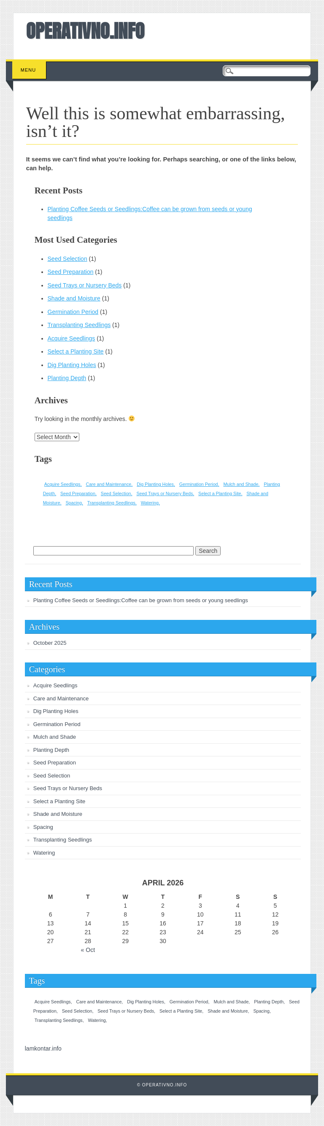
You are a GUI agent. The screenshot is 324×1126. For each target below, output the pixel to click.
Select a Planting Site (76, 351)
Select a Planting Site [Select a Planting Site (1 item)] (219, 493)
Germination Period (73, 311)
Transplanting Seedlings (79, 325)
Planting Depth (67, 378)
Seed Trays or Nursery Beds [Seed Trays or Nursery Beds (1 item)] (164, 493)
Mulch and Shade (54, 737)
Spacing (43, 827)
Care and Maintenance (61, 698)
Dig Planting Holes (72, 365)
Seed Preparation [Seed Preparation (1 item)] (77, 493)
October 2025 (50, 643)
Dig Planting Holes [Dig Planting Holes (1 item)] (155, 484)
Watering (44, 853)
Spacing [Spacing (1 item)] (73, 502)
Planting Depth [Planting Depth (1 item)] (269, 1001)
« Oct (88, 949)
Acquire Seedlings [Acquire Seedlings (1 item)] (62, 484)
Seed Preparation (71, 271)
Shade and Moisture (74, 298)
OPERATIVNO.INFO (85, 30)
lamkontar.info (43, 1048)
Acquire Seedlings (71, 338)
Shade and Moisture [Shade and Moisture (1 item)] (228, 1010)
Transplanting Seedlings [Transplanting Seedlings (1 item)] (111, 502)
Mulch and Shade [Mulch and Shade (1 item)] (240, 484)
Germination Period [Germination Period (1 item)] (198, 484)
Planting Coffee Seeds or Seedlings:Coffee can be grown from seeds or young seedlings (140, 600)
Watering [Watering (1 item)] (150, 502)
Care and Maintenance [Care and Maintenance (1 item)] (108, 484)
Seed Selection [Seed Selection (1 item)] (116, 493)
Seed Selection (67, 258)
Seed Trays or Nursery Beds (85, 285)
